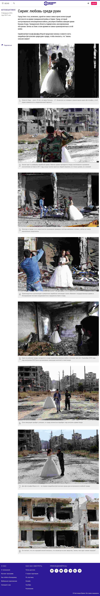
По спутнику (30, 577)
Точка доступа (30, 570)
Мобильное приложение (9, 581)
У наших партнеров (32, 574)
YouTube (28, 585)
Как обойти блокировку (9, 577)
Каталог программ (7, 574)
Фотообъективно (8, 10)
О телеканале (5, 570)
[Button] (6, 46)
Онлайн (28, 581)
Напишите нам (6, 585)
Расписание (29, 588)
